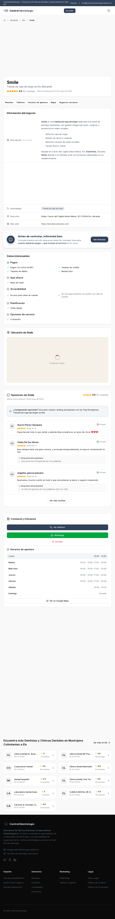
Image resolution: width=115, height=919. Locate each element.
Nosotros (36, 878)
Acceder (70, 10)
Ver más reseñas (57, 500)
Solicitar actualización (13, 878)
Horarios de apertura (38, 102)
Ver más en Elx (101, 742)
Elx (23, 20)
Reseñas (9, 102)
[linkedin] (14, 859)
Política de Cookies (97, 882)
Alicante (14, 20)
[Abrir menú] (109, 11)
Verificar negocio (68, 882)
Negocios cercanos (68, 102)
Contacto (36, 882)
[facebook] (9, 859)
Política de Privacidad (98, 887)
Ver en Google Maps (57, 601)
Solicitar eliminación (12, 887)
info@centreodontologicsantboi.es (97, 3)
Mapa (53, 102)
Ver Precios (99, 239)
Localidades (37, 887)
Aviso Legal (93, 878)
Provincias (36, 891)
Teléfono (20, 102)
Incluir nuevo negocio (13, 882)
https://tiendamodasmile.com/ (55, 224)
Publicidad (64, 878)
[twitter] (4, 859)
